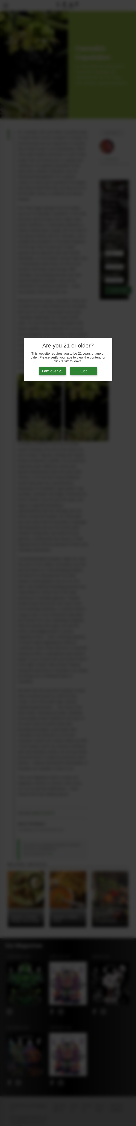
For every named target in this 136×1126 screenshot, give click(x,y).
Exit (83, 371)
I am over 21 (52, 371)
